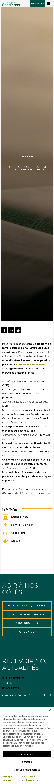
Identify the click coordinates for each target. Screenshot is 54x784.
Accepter (27, 754)
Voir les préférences (27, 770)
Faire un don (37, 3)
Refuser (27, 762)
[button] (49, 710)
